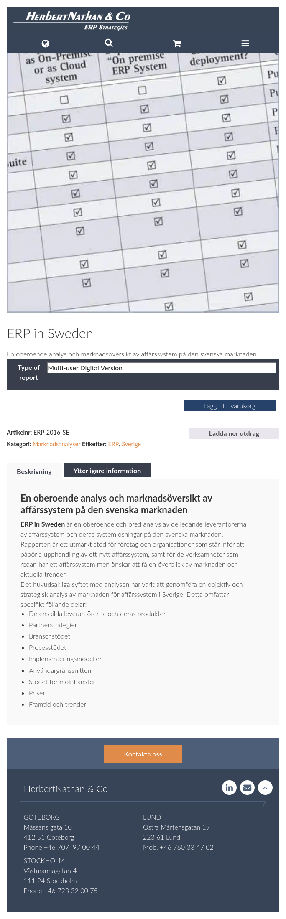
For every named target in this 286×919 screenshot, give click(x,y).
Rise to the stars (265, 788)
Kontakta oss (143, 754)
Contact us (247, 788)
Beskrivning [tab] (34, 471)
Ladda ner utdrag (234, 433)
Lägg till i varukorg (229, 406)
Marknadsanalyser (56, 444)
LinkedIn (229, 788)
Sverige (131, 444)
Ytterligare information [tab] (107, 470)
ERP (113, 444)
